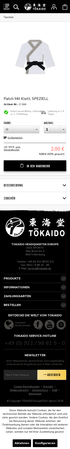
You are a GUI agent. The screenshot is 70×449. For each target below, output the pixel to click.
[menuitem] (6, 6)
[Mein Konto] (54, 7)
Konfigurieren (45, 443)
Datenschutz (40, 390)
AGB (54, 390)
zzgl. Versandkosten (12, 148)
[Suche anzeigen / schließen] (16, 7)
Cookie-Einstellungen (27, 386)
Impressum (35, 394)
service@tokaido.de (39, 268)
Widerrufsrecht (19, 390)
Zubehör (9, 198)
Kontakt (48, 386)
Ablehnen (22, 443)
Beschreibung (13, 185)
